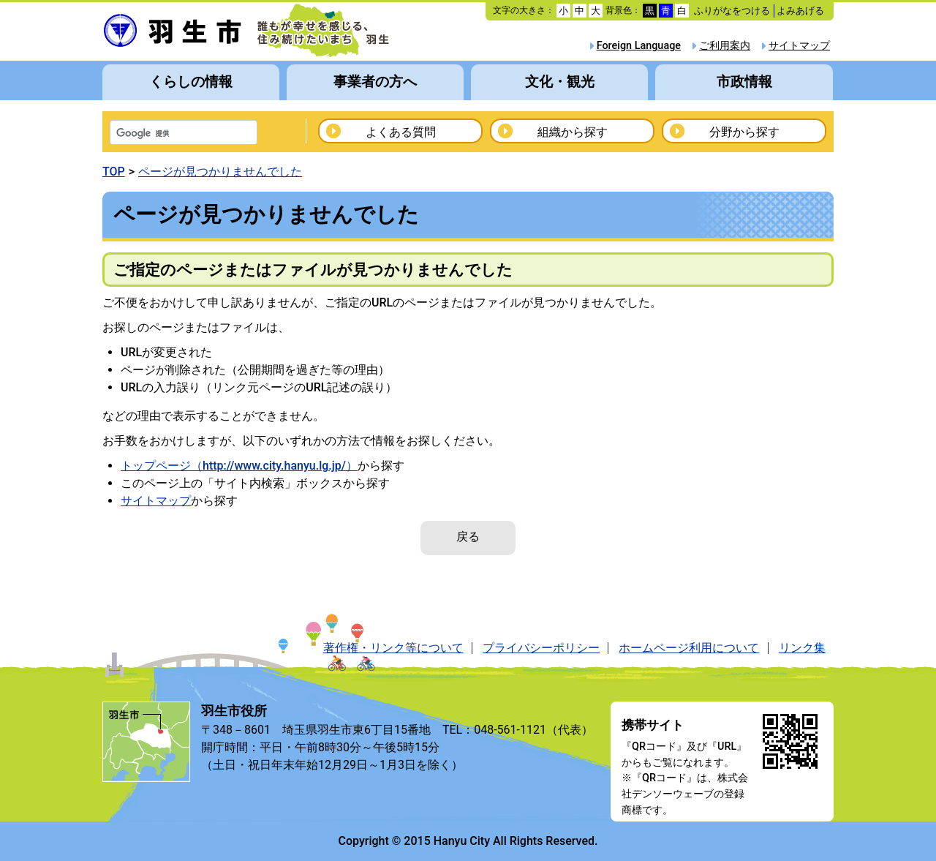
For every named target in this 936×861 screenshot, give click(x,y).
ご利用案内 (724, 46)
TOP (113, 171)
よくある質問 (401, 132)
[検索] (164, 134)
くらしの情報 (191, 81)
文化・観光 (560, 81)
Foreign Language (639, 46)
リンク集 (802, 648)
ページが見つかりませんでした (220, 171)
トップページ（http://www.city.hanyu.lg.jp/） (239, 466)
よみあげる (800, 10)
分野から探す (744, 132)
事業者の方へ (375, 81)
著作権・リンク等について (393, 648)
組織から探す (572, 132)
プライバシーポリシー (541, 648)
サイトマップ (799, 46)
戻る (468, 537)
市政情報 (744, 81)
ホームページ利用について (689, 648)
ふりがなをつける (732, 10)
